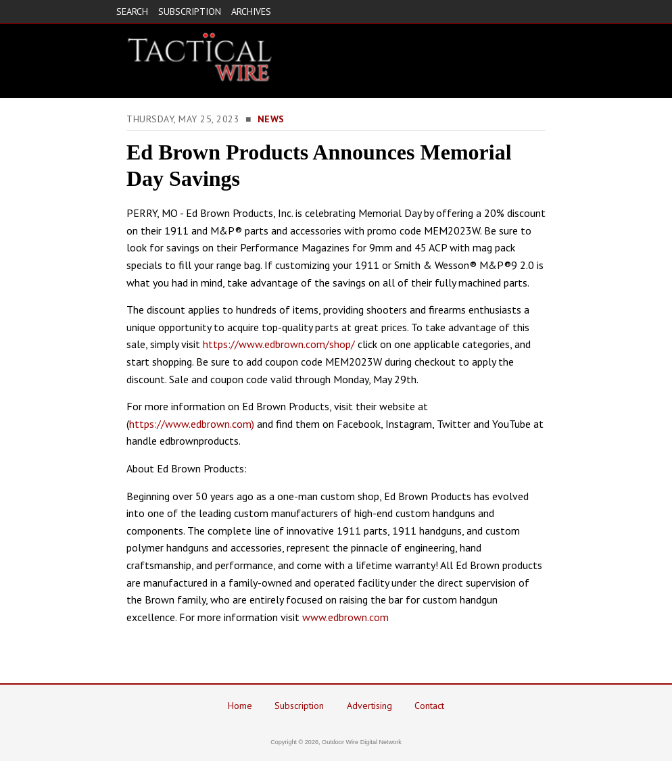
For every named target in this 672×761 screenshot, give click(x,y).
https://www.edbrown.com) (191, 424)
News (271, 119)
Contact (429, 705)
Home (240, 705)
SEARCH (132, 11)
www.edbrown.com (345, 617)
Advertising (369, 705)
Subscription (299, 705)
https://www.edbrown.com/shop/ (279, 344)
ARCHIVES (251, 11)
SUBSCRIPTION (189, 11)
